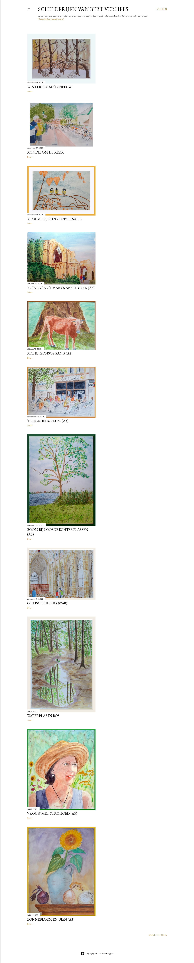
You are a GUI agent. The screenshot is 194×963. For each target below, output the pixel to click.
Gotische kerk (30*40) (47, 603)
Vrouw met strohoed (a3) (52, 813)
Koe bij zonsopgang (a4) (49, 353)
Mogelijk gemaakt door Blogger (97, 953)
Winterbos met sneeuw (49, 86)
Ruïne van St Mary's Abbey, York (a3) (61, 287)
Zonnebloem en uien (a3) (50, 919)
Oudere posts (158, 935)
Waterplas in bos (43, 715)
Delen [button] (29, 91)
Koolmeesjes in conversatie (54, 218)
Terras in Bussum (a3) (47, 420)
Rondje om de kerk (45, 152)
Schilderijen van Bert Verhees (83, 9)
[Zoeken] (162, 9)
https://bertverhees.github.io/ (51, 19)
